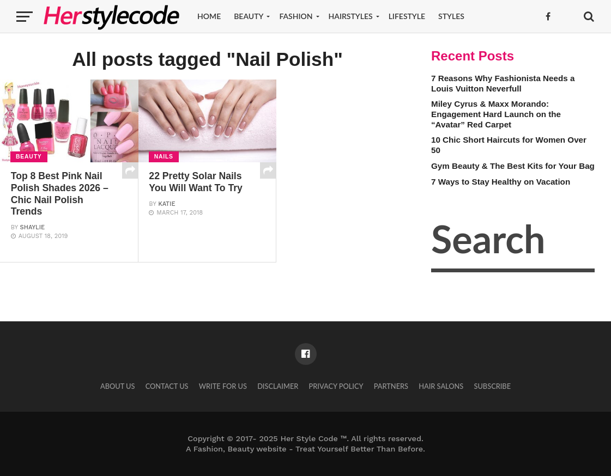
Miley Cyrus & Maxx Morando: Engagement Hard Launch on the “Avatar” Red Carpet (496, 114)
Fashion (295, 16)
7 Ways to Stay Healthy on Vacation (500, 181)
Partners (391, 386)
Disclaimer (277, 386)
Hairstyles (351, 16)
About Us (117, 386)
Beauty (248, 16)
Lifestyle (407, 16)
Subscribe (492, 386)
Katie (166, 204)
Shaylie (32, 227)
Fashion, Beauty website (240, 448)
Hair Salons (441, 386)
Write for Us (223, 386)
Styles (451, 16)
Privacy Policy (335, 386)
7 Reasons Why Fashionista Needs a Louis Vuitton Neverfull (502, 83)
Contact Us (167, 386)
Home (209, 16)
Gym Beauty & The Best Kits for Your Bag (513, 165)
